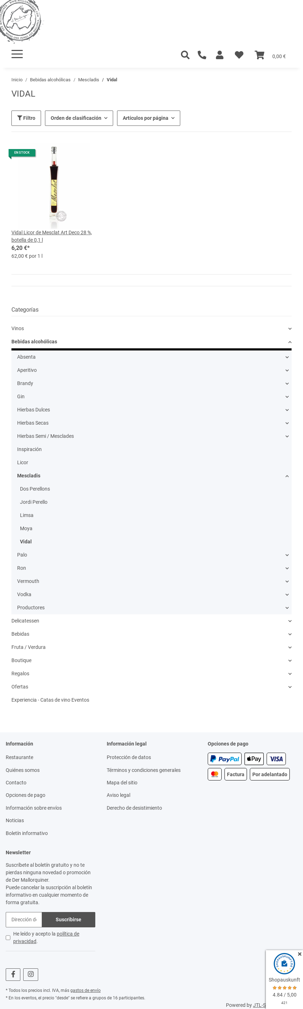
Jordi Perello (33, 502)
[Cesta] (270, 55)
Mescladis (28, 475)
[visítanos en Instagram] (30, 974)
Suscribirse (68, 919)
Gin (21, 396)
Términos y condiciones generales (144, 770)
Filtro (26, 118)
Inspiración (29, 449)
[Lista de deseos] (239, 55)
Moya (26, 528)
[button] (219, 55)
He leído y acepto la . (46, 937)
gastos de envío (85, 990)
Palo (22, 555)
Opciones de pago (25, 795)
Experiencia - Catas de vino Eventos (50, 700)
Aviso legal (118, 795)
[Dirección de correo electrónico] (24, 919)
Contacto (16, 782)
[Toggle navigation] (17, 54)
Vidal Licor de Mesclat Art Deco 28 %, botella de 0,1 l (51, 236)
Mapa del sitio (122, 782)
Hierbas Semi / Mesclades (45, 436)
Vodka (24, 594)
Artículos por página (145, 118)
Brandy (25, 383)
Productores (31, 607)
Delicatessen (25, 621)
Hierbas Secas (33, 423)
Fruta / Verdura (28, 647)
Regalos (20, 673)
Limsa (27, 515)
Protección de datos (129, 757)
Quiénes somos (23, 770)
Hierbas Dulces (33, 410)
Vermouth (28, 581)
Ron (21, 568)
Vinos (17, 328)
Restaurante (19, 757)
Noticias (15, 820)
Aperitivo (27, 370)
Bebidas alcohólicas (34, 341)
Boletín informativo (27, 833)
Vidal (26, 541)
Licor (22, 462)
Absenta (26, 357)
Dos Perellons (35, 489)
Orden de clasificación (76, 118)
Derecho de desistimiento (134, 808)
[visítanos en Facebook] (13, 974)
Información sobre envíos (34, 808)
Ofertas (19, 687)
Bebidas (20, 634)
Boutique (21, 660)
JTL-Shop (263, 1005)
